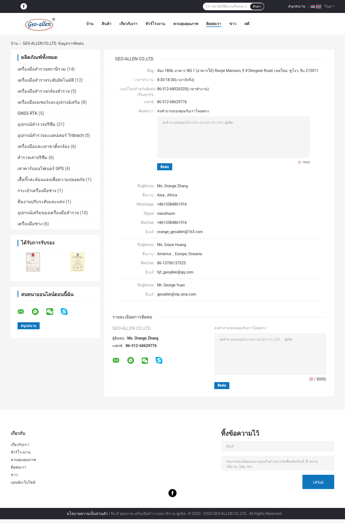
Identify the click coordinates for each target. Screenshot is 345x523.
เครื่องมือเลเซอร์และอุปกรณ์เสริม (49, 102)
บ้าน (90, 24)
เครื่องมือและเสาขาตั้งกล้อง (44, 146)
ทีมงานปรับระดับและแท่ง (41, 201)
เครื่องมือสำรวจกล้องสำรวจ (44, 91)
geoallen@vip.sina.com (176, 294)
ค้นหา (257, 6)
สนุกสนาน (296, 6)
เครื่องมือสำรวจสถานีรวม (42, 69)
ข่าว (232, 24)
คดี (246, 24)
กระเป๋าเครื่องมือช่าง (37, 190)
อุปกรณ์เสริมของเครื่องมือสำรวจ (48, 212)
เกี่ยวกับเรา (128, 24)
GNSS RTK (27, 113)
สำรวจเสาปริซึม (32, 157)
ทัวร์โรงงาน (155, 24)
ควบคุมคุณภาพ (185, 24)
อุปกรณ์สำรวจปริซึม (37, 124)
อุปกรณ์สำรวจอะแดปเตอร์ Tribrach (51, 135)
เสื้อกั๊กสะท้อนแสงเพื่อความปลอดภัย (51, 179)
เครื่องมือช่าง (30, 223)
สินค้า (106, 24)
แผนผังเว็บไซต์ (23, 482)
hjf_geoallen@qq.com (175, 272)
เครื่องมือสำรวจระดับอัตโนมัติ (46, 80)
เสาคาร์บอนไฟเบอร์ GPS (41, 168)
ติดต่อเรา (213, 24)
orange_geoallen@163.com (180, 232)
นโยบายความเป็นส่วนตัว (87, 513)
